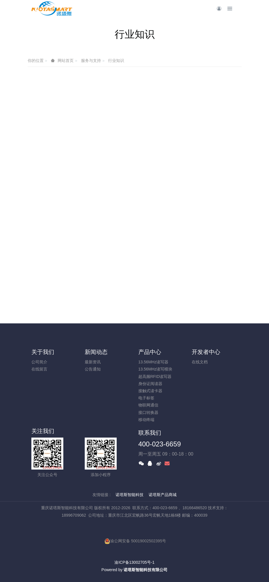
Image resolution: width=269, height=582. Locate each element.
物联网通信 (148, 405)
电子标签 (146, 398)
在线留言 (39, 369)
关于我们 (42, 352)
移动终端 (146, 419)
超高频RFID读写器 (155, 376)
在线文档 (200, 362)
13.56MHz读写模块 (155, 369)
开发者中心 (206, 352)
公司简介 (39, 362)
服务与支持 (91, 60)
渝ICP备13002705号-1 (134, 562)
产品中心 (149, 352)
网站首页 (66, 61)
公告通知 (93, 369)
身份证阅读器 (150, 383)
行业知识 (116, 60)
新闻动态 (96, 352)
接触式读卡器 (150, 390)
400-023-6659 (159, 444)
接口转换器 (148, 412)
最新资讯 (93, 362)
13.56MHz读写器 (153, 362)
